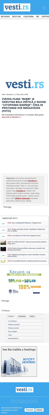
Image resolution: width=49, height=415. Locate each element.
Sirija (10, 335)
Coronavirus (12, 321)
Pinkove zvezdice (14, 324)
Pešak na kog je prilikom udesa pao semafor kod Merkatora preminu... (26, 249)
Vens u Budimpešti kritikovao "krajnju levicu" (27, 223)
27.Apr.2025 (19, 94)
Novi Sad (16, 16)
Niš (37, 16)
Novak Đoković (13, 338)
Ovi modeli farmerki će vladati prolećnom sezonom (29, 261)
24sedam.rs (10, 94)
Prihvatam (29, 410)
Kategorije (21, 316)
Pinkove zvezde (13, 328)
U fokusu (11, 316)
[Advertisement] (24, 46)
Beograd (5, 16)
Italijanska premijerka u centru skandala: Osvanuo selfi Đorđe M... (26, 255)
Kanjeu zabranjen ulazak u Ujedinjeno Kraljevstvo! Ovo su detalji (26, 230)
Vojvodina (28, 16)
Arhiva (32, 316)
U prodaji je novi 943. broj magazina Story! (26, 236)
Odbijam (39, 410)
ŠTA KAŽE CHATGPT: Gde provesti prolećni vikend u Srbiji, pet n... (27, 243)
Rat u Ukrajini (12, 331)
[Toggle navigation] (44, 7)
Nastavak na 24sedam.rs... (12, 117)
